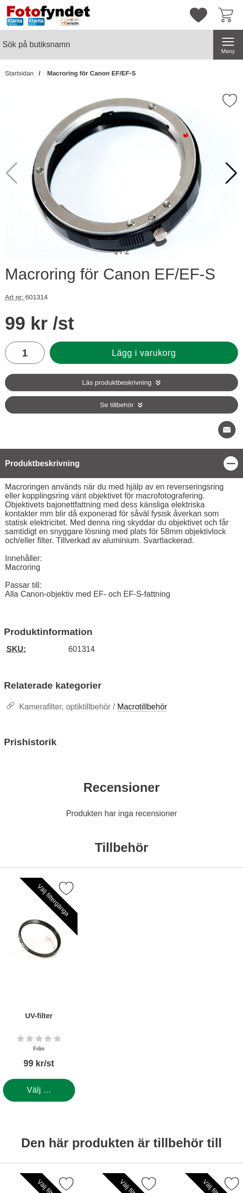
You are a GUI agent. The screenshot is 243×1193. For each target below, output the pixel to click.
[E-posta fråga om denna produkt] (227, 429)
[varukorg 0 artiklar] (228, 15)
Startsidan (19, 73)
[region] (121, 463)
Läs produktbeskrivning (117, 382)
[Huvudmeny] (228, 45)
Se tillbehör (117, 405)
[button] (231, 173)
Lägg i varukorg (144, 353)
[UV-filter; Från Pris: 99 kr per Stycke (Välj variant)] (39, 978)
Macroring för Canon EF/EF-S (90, 73)
